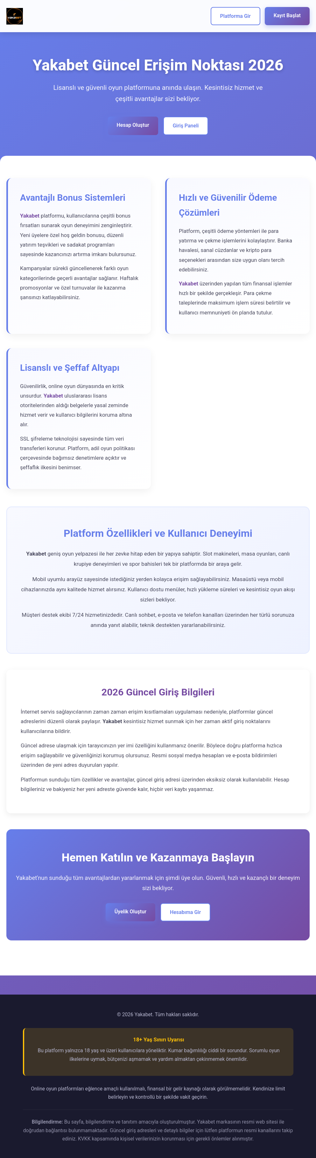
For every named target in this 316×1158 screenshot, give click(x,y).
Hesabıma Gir (185, 912)
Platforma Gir (235, 16)
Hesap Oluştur (133, 125)
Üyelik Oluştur (130, 912)
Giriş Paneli (186, 126)
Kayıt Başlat (287, 15)
